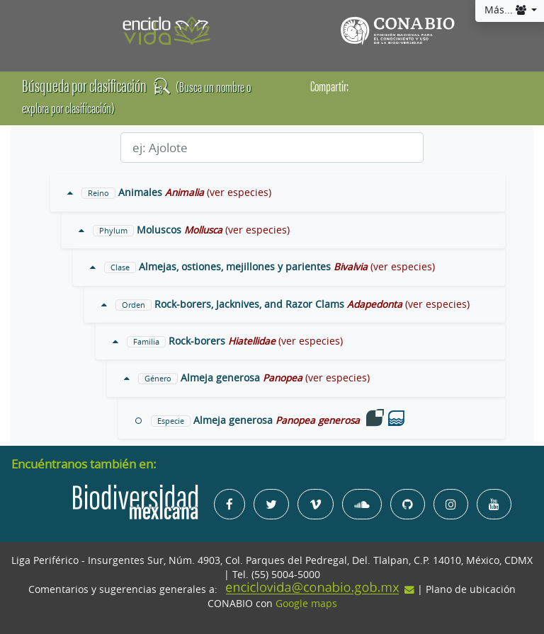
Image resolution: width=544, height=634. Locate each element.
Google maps (306, 603)
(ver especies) (239, 192)
